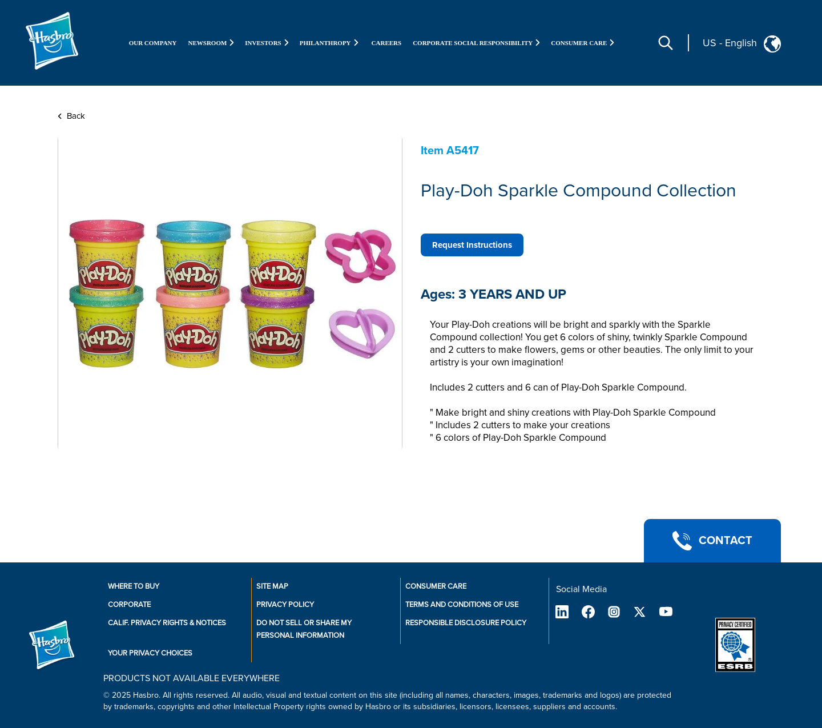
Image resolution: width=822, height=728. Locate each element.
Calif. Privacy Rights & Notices (167, 623)
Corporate (129, 604)
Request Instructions (472, 245)
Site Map (272, 586)
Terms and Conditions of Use (461, 604)
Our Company (153, 42)
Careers (387, 42)
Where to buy (133, 586)
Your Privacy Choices (150, 653)
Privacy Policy (285, 604)
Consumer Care (435, 586)
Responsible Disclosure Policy (465, 623)
